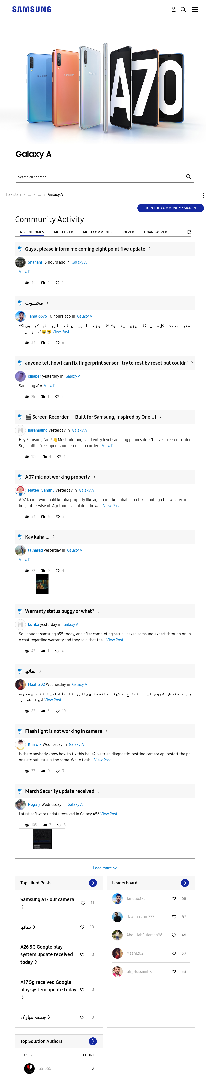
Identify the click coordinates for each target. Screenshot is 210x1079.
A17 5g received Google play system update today (48, 986)
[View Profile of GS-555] (44, 1068)
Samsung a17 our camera (47, 899)
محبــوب (34, 303)
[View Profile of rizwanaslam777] (140, 916)
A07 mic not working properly (57, 477)
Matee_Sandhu (41, 490)
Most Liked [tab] (63, 232)
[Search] (105, 177)
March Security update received (59, 791)
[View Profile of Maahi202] (134, 953)
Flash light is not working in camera (63, 731)
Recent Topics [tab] (32, 232)
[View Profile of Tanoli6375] (136, 898)
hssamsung (38, 430)
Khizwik (35, 744)
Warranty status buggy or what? (59, 611)
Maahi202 (36, 684)
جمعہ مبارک (33, 1017)
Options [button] (195, 195)
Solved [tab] (128, 232)
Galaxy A (79, 262)
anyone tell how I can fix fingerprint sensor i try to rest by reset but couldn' (106, 363)
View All (59, 883)
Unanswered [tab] (155, 232)
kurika (33, 624)
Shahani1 (36, 262)
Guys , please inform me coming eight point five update (85, 249)
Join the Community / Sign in (171, 208)
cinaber (34, 376)
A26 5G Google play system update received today (46, 954)
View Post (27, 271)
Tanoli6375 (37, 316)
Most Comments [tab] (97, 232)
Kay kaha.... (37, 537)
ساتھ (30, 671)
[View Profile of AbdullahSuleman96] (144, 935)
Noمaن (34, 804)
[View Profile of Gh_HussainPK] (139, 971)
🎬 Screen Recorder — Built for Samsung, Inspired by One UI (90, 417)
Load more (102, 868)
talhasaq (35, 550)
